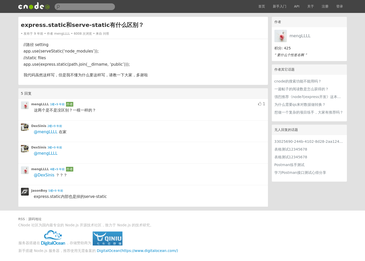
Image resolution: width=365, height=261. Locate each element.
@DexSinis (44, 175)
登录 (339, 6)
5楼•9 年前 (55, 190)
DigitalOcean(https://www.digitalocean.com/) (137, 251)
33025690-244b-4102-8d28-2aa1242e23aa (309, 141)
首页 (261, 6)
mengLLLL (299, 35)
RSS (21, 219)
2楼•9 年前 (54, 126)
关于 (310, 6)
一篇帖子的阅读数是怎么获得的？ (301, 89)
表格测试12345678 (290, 149)
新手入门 (279, 6)
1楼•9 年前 (57, 104)
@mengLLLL (45, 132)
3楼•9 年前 (54, 147)
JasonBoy (39, 190)
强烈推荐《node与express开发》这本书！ (309, 97)
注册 (325, 6)
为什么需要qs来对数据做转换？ (300, 104)
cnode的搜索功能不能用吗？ (298, 81)
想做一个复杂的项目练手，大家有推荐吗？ (308, 112)
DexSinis (38, 126)
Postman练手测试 (289, 165)
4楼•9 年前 (57, 169)
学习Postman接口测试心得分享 (300, 172)
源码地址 (35, 219)
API (297, 6)
